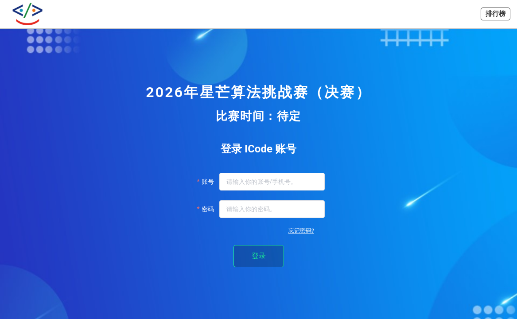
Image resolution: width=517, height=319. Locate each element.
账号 (208, 181)
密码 (208, 209)
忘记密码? (301, 230)
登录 (259, 256)
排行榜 (495, 14)
